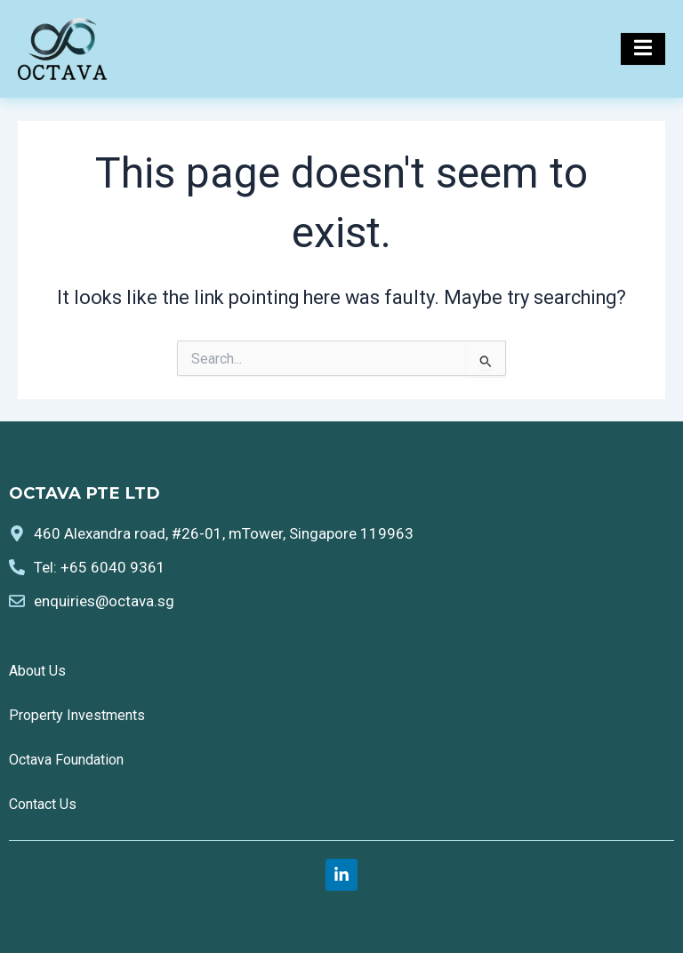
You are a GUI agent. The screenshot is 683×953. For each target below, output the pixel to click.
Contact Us (42, 804)
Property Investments (77, 715)
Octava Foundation (66, 759)
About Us (37, 670)
